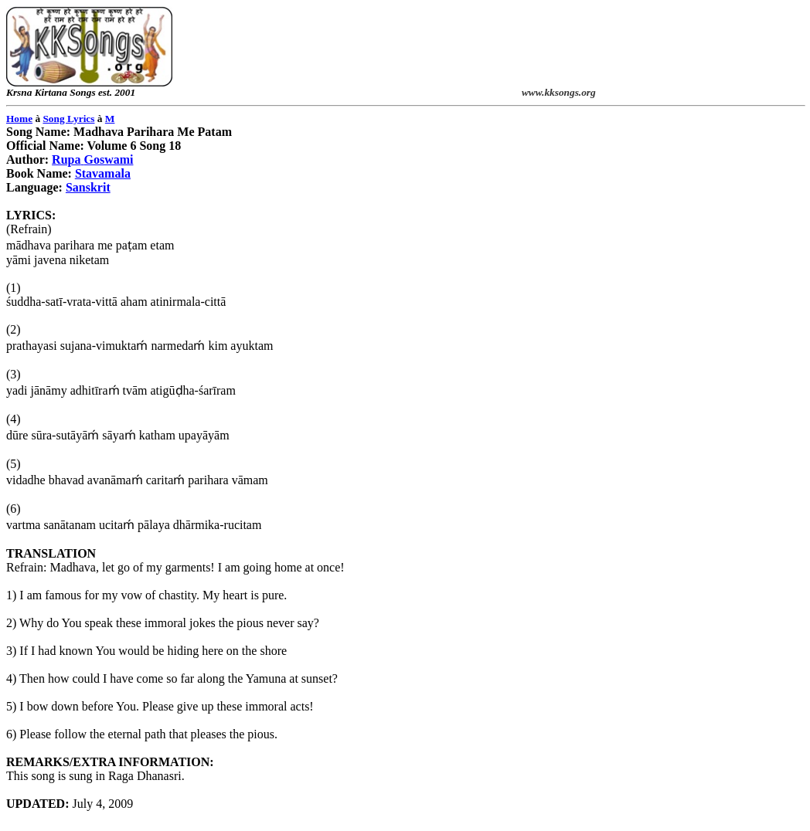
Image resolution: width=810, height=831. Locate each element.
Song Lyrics (68, 118)
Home (19, 118)
